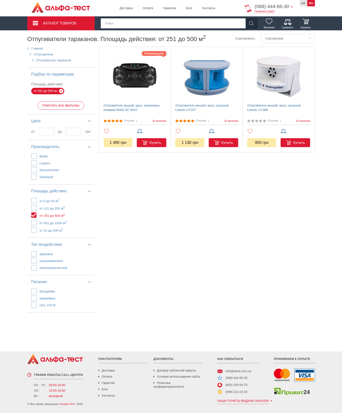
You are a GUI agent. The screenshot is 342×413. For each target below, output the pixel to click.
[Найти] (251, 23)
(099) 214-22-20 (236, 392)
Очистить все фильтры (60, 105)
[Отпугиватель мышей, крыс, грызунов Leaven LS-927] (206, 76)
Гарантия (169, 8)
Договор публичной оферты (176, 370)
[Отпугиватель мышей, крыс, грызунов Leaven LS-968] (278, 76)
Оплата (148, 8)
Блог (189, 8)
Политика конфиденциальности (168, 384)
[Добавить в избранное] (118, 131)
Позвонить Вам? (265, 11)
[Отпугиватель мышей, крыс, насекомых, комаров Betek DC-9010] (135, 76)
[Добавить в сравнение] (151, 131)
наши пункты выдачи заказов (243, 401)
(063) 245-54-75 (236, 385)
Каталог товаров (59, 23)
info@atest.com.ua (238, 371)
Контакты (208, 8)
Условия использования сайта (178, 376)
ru (311, 3)
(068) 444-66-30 (236, 378)
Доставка (126, 8)
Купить (155, 143)
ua (303, 3)
